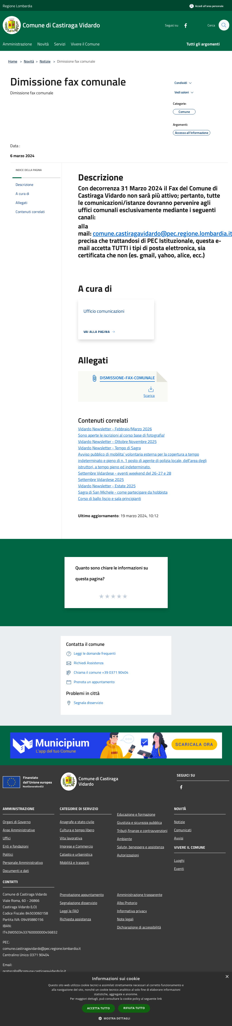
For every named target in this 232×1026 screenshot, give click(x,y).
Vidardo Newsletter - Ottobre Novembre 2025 (117, 441)
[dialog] (116, 999)
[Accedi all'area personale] (206, 6)
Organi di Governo (17, 822)
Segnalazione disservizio (78, 902)
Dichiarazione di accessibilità (139, 927)
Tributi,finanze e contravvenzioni (142, 830)
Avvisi (178, 838)
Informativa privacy (132, 911)
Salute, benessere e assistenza (140, 847)
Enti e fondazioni (16, 846)
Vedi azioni (185, 92)
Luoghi (179, 860)
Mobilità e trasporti (74, 862)
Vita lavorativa (71, 838)
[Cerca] (223, 25)
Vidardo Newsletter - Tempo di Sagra (109, 448)
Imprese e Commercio (76, 846)
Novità (29, 61)
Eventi (179, 868)
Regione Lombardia (17, 6)
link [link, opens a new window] (159, 999)
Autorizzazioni (128, 855)
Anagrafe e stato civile (77, 822)
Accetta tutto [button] (98, 1008)
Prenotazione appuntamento (82, 894)
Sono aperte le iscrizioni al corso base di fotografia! (121, 435)
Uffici (7, 838)
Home (12, 61)
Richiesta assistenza (75, 919)
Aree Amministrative (19, 830)
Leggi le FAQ (69, 911)
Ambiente (124, 838)
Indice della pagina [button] (29, 170)
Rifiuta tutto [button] (134, 1008)
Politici (8, 854)
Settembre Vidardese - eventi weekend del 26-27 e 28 (124, 473)
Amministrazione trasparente (139, 894)
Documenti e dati (16, 870)
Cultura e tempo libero (77, 830)
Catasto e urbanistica (76, 854)
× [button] (227, 977)
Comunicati (182, 830)
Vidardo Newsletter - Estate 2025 (107, 486)
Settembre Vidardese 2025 (101, 479)
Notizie (45, 61)
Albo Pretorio (127, 902)
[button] (116, 1018)
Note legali (125, 919)
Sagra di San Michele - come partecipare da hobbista (122, 492)
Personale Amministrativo (23, 862)
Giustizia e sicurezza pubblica (139, 822)
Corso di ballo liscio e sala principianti (109, 498)
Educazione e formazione (136, 814)
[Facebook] (183, 25)
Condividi (184, 83)
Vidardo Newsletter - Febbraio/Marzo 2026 (115, 429)
